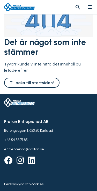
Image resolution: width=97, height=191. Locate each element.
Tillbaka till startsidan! (32, 82)
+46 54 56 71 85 (16, 140)
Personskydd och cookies (23, 184)
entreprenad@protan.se (24, 149)
